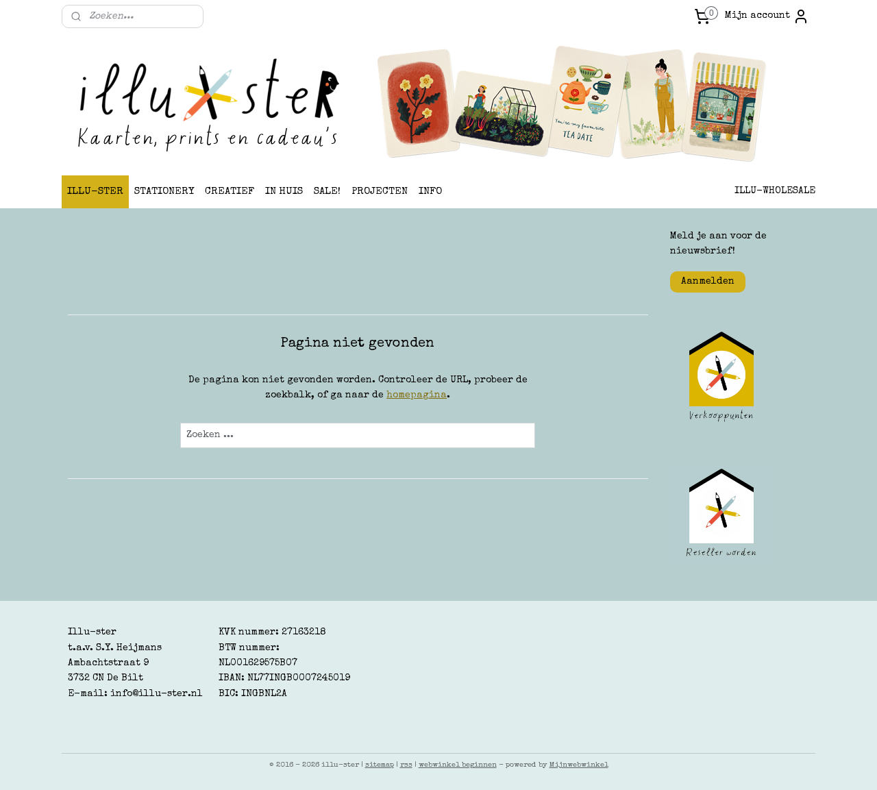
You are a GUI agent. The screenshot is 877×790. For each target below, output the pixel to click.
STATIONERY (164, 191)
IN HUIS (284, 191)
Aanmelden (707, 281)
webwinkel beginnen (458, 765)
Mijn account (767, 16)
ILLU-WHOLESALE (774, 191)
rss (406, 765)
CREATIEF (229, 191)
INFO (430, 191)
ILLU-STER (95, 191)
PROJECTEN (379, 191)
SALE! (327, 191)
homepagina (416, 395)
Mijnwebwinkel (578, 765)
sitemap (379, 765)
